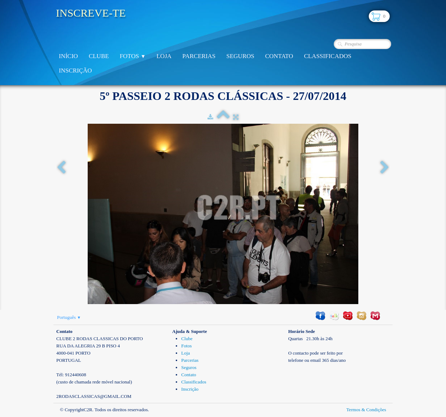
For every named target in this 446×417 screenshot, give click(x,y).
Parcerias (198, 56)
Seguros (240, 56)
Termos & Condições (366, 409)
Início (68, 56)
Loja (164, 56)
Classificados (327, 56)
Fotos (133, 56)
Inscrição (75, 70)
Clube (99, 56)
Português (69, 317)
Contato (279, 56)
